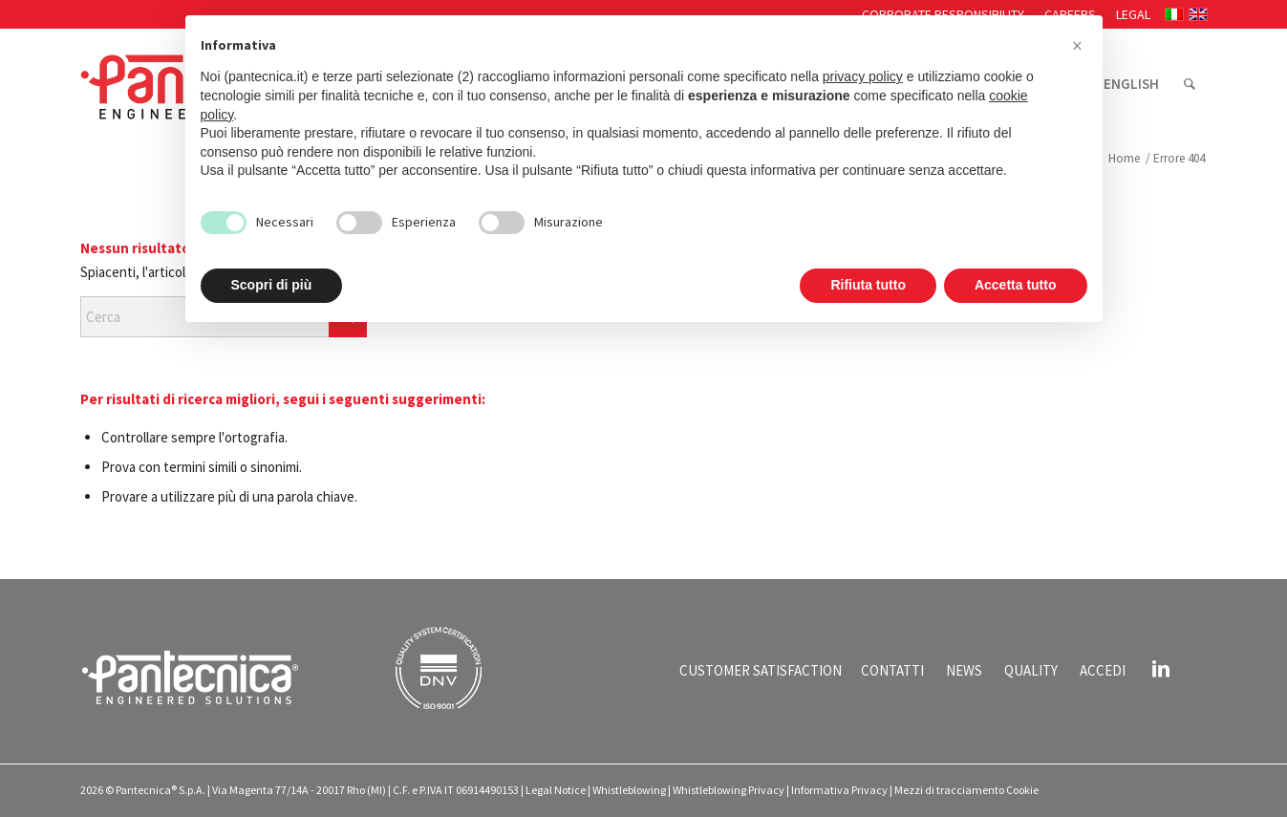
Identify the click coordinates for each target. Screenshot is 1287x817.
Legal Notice (556, 790)
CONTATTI (892, 670)
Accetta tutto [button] (1016, 284)
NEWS (964, 670)
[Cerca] (1189, 84)
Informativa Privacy (839, 790)
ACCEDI (1103, 670)
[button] (1077, 46)
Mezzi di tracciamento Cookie (966, 790)
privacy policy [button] (863, 76)
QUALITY (1031, 670)
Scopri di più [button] (271, 284)
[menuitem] (1128, 14)
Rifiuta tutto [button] (868, 284)
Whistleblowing (629, 790)
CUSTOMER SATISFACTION (760, 670)
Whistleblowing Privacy (728, 790)
